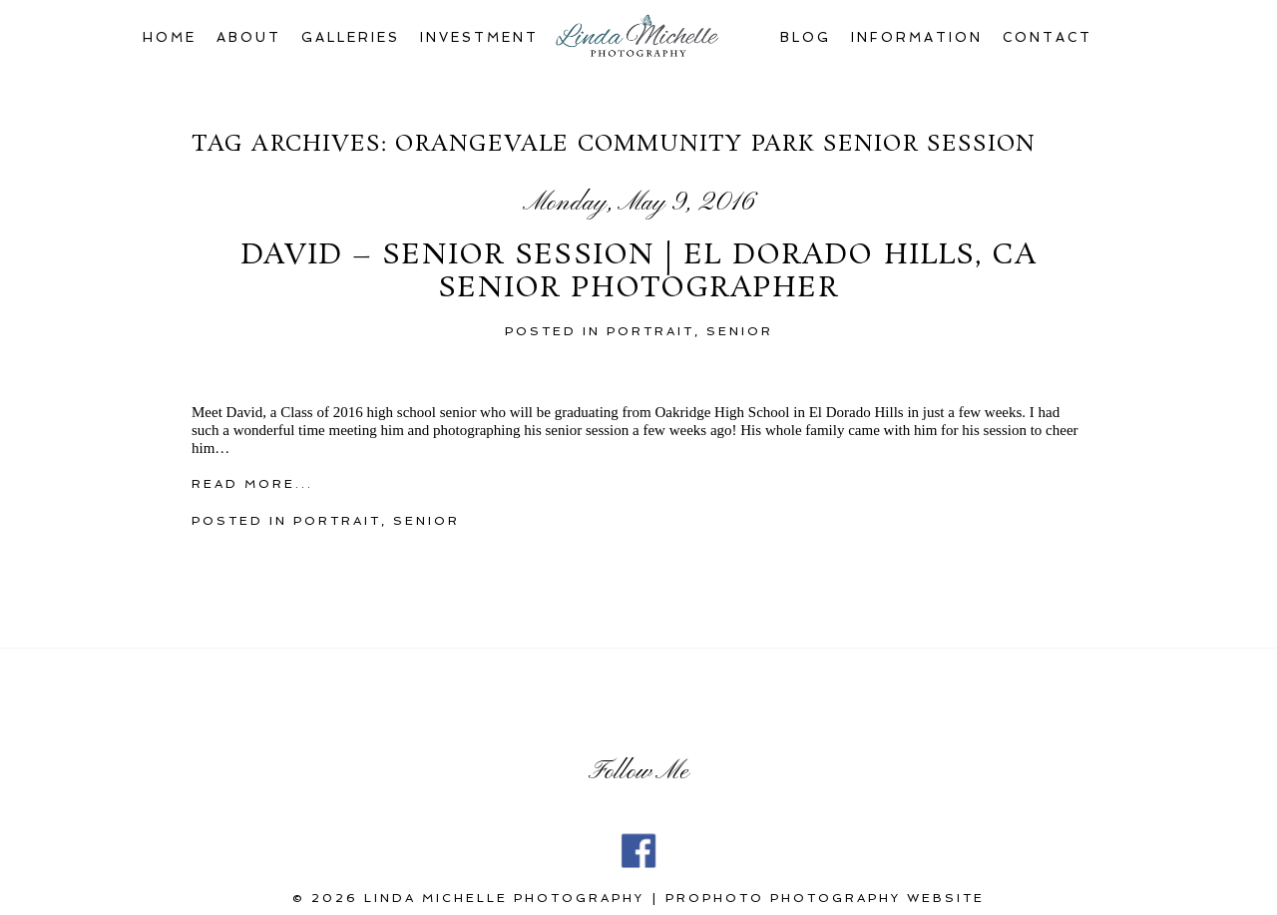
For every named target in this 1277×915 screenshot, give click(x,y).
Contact (1047, 37)
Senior (739, 331)
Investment (479, 37)
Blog (805, 37)
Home (170, 37)
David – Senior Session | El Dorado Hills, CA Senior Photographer (638, 272)
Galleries (350, 37)
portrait (650, 331)
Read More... (252, 484)
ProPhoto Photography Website (825, 898)
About (248, 37)
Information (917, 37)
